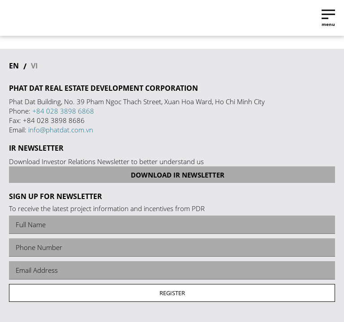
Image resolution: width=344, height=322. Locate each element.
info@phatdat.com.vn (60, 129)
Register (172, 293)
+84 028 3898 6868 (63, 110)
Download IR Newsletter (172, 174)
